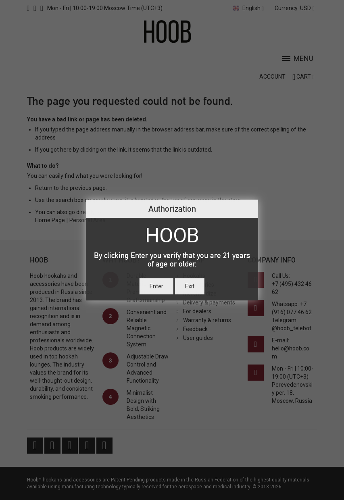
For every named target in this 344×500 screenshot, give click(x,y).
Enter (156, 286)
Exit (189, 286)
